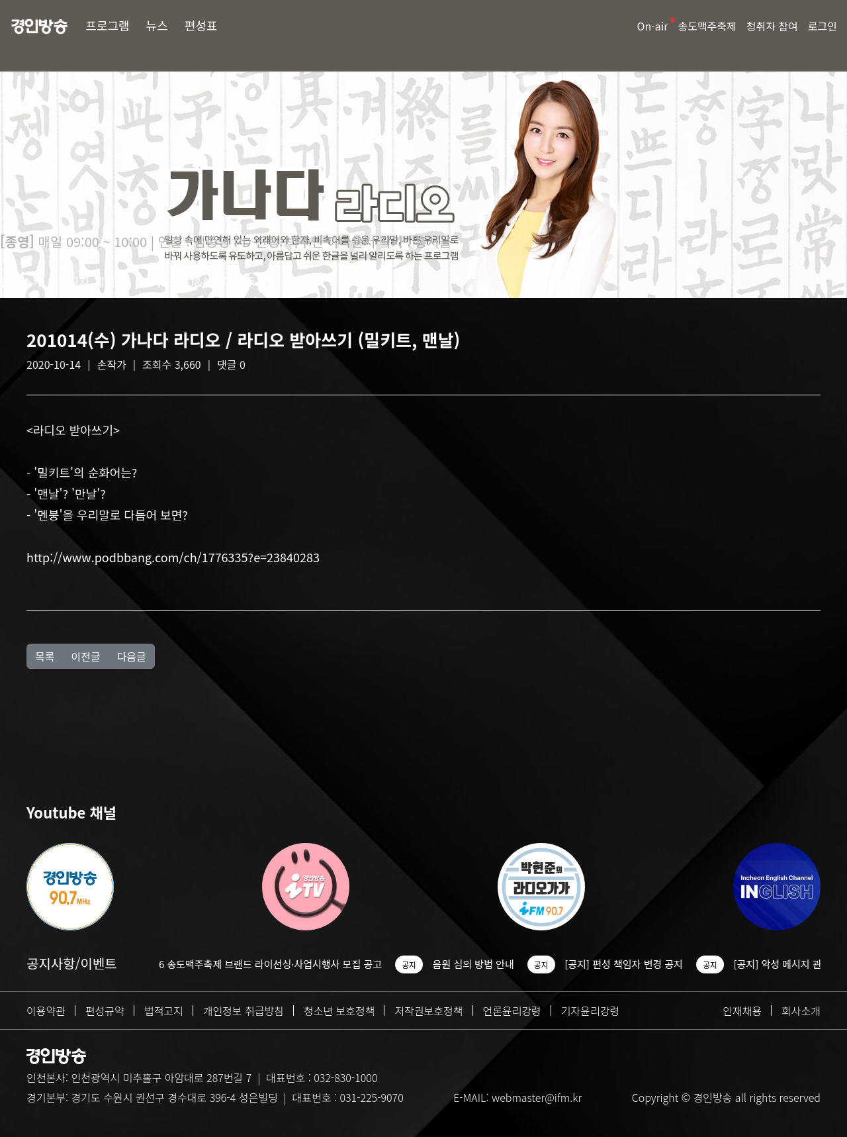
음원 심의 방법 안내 (491, 964)
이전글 (85, 656)
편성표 (201, 25)
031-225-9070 (371, 1097)
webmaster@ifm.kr (537, 1097)
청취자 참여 (772, 26)
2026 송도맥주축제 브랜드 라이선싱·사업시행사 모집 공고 (280, 964)
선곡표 (156, 281)
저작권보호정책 (428, 1010)
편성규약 (104, 1010)
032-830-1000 (345, 1077)
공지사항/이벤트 (71, 963)
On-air (652, 26)
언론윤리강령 (512, 1010)
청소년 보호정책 (339, 1010)
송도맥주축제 (707, 26)
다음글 (131, 656)
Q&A (197, 281)
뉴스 (157, 25)
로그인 (822, 26)
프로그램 (107, 25)
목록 (44, 656)
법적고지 (163, 1010)
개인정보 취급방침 (243, 1010)
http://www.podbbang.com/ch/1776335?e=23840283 (173, 557)
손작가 (111, 364)
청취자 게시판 (91, 281)
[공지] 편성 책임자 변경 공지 (642, 964)
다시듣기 (245, 281)
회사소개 (801, 1010)
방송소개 (22, 281)
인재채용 (742, 1010)
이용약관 (46, 1010)
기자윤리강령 (590, 1010)
